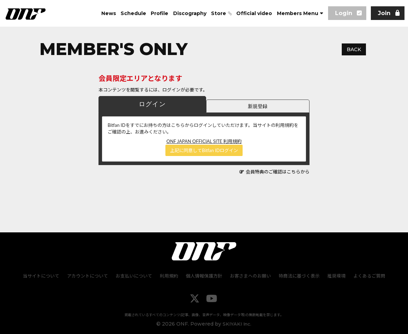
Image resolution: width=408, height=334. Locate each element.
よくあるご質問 (366, 275)
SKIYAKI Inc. (237, 323)
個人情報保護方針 (204, 275)
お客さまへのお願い (249, 275)
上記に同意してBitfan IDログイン (204, 150)
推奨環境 (334, 275)
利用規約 (170, 275)
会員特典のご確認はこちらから (278, 172)
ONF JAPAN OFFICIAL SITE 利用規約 (204, 141)
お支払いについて (135, 275)
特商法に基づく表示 (297, 275)
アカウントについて (89, 275)
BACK (354, 49)
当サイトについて (44, 275)
